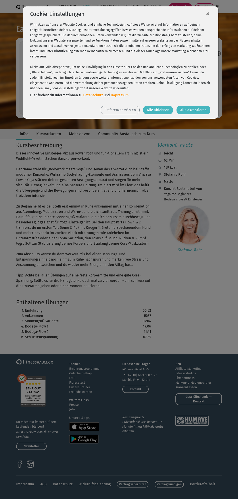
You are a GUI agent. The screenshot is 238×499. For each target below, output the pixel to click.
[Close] (207, 13)
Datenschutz (93, 95)
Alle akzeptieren (193, 110)
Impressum (120, 95)
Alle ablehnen (158, 110)
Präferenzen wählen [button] (120, 110)
